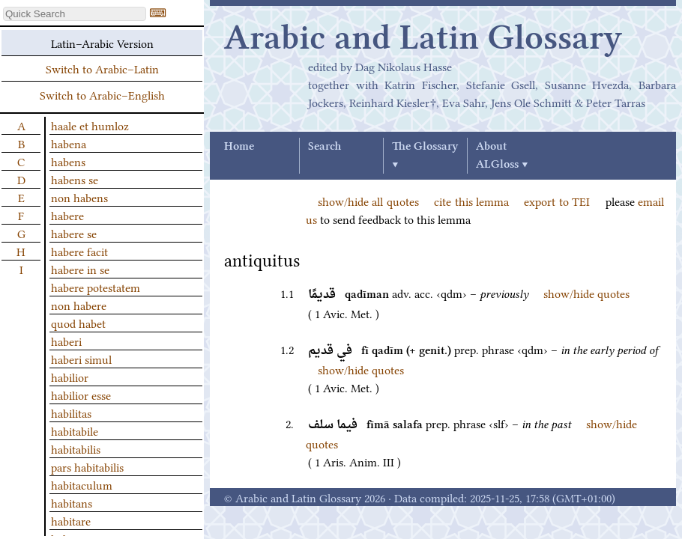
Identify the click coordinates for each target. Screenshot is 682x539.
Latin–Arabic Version (102, 42)
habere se (74, 233)
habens (68, 161)
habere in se (80, 269)
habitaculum (81, 484)
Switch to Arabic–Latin (102, 68)
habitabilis (75, 448)
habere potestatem (95, 286)
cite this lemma (471, 200)
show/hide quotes (586, 292)
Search (324, 146)
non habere (78, 304)
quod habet (78, 322)
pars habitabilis (87, 466)
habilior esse (81, 394)
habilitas (71, 412)
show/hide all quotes (368, 200)
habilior (69, 376)
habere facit (79, 251)
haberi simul (81, 358)
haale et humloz (90, 125)
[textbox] (74, 14)
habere (67, 215)
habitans (71, 502)
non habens (79, 197)
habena (68, 143)
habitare (71, 520)
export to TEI (557, 200)
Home (239, 146)
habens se (74, 179)
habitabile (74, 430)
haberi (66, 340)
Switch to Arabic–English (102, 94)
